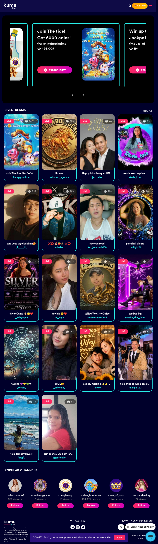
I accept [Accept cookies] (120, 537)
